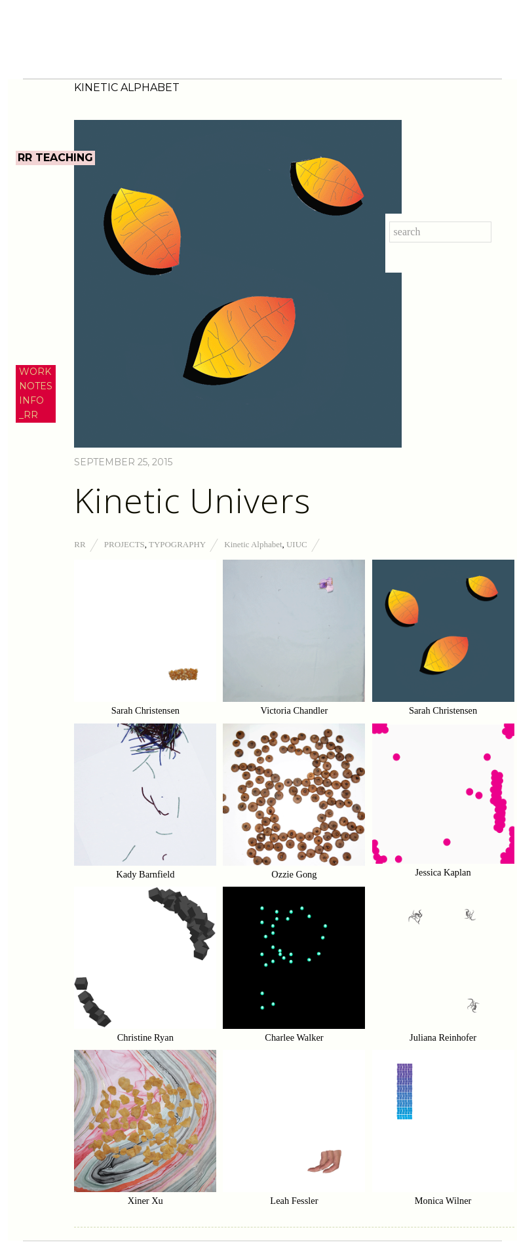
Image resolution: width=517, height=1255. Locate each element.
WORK (35, 371)
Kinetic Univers (192, 500)
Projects (124, 544)
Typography (177, 544)
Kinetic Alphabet (253, 544)
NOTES (35, 386)
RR (79, 544)
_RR (28, 415)
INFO (31, 400)
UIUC (296, 544)
